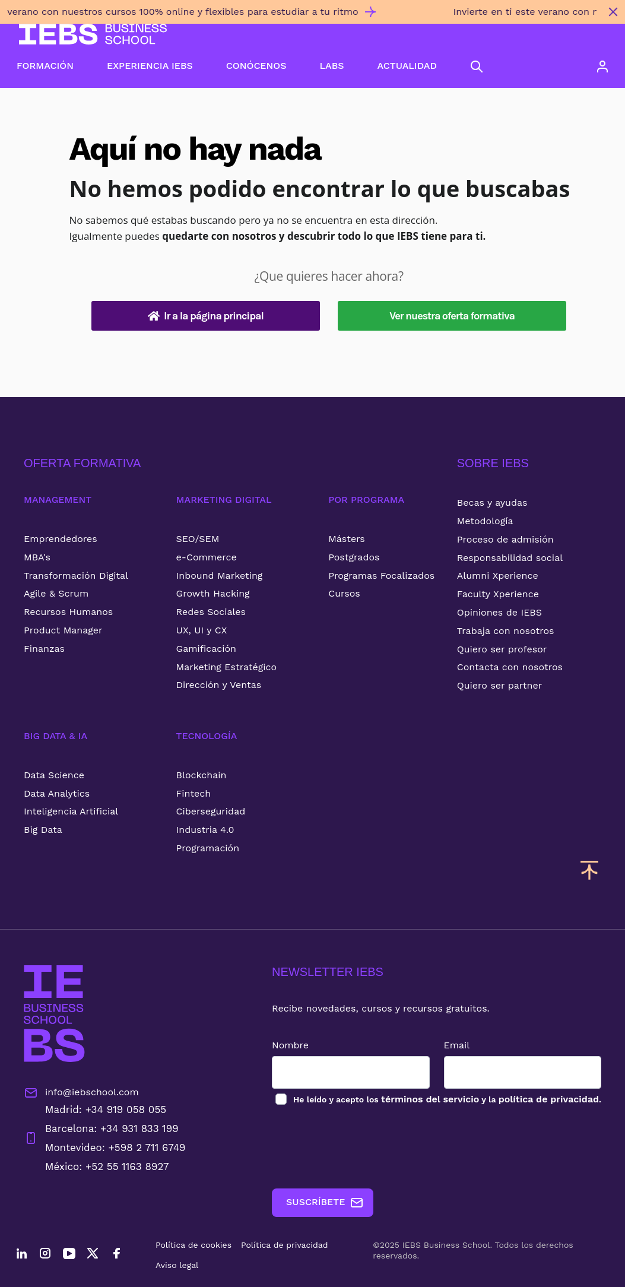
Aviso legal (177, 1265)
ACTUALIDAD (407, 65)
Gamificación (206, 648)
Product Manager (63, 630)
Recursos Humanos (68, 611)
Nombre (290, 1045)
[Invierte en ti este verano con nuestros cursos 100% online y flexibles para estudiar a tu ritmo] (301, 16)
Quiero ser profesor (502, 649)
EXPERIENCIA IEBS (150, 65)
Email (457, 1045)
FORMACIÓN (45, 65)
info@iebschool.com (81, 1093)
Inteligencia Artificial (71, 811)
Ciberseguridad (211, 811)
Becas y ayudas (492, 502)
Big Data (43, 829)
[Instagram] (45, 1255)
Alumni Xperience (497, 575)
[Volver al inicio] (93, 34)
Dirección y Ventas (219, 684)
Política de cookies (193, 1245)
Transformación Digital (76, 575)
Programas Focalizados (381, 575)
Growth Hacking (213, 593)
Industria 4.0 (205, 829)
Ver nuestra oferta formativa (452, 315)
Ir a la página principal (206, 315)
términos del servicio (430, 1099)
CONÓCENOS (256, 65)
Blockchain (201, 775)
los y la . (446, 1099)
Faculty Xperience (498, 594)
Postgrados (353, 557)
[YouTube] (69, 1255)
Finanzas (44, 648)
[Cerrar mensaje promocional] (613, 12)
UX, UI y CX (201, 630)
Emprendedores (60, 538)
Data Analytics (57, 793)
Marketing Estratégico (226, 667)
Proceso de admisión (505, 539)
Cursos (344, 593)
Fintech (193, 793)
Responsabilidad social (510, 557)
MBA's (37, 557)
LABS (331, 65)
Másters (346, 538)
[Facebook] (116, 1255)
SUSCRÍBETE (325, 1203)
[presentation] (362, 1147)
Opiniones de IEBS (499, 612)
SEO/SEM (198, 538)
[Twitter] (92, 1255)
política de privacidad (549, 1099)
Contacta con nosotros (510, 667)
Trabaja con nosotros (505, 630)
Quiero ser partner (499, 685)
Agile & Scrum (56, 593)
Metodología (485, 521)
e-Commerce (206, 557)
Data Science (54, 775)
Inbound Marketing (219, 575)
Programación (208, 848)
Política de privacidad (284, 1245)
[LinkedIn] (21, 1255)
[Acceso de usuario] (602, 66)
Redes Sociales (211, 611)
